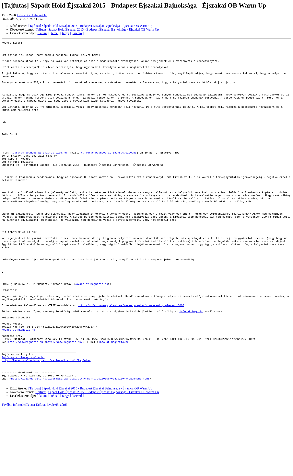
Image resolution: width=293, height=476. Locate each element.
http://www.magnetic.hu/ (64, 402)
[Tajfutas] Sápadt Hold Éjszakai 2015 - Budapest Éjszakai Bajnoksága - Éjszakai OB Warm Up (90, 25)
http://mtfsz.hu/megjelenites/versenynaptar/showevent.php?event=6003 (131, 358)
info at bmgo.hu (191, 365)
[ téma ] (54, 33)
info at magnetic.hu (113, 402)
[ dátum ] (43, 33)
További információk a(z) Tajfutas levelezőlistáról (34, 472)
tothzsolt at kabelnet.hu (32, 15)
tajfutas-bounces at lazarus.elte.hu (39, 175)
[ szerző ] (78, 33)
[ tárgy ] (65, 33)
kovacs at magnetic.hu (91, 333)
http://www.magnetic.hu (25, 402)
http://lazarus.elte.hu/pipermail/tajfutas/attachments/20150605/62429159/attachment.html (80, 446)
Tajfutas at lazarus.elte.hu (23, 420)
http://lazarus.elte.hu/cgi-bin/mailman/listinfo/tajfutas (46, 424)
